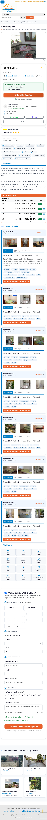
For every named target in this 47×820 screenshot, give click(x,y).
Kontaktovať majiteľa (23, 95)
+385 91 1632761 (10, 114)
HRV (6, 698)
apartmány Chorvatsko (20, 817)
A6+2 (6, 76)
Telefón (10, 679)
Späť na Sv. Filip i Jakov (9, 138)
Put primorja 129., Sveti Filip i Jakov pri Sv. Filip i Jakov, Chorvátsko (23, 29)
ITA (23, 695)
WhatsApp (14, 117)
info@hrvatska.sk (9, 811)
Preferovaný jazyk (14, 692)
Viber (34, 117)
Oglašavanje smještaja (31, 811)
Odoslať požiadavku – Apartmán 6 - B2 (17, 495)
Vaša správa (12, 702)
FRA (33, 695)
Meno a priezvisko (11, 661)
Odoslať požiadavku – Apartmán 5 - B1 (17, 451)
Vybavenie (8, 251)
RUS (39, 695)
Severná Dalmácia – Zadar (8, 22)
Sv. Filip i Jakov (22, 22)
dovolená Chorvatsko (38, 815)
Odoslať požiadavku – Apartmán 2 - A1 (17, 322)
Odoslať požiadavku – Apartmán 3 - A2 (17, 366)
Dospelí (7, 639)
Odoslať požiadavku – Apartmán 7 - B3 (17, 539)
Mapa (23, 121)
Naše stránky (18, 815)
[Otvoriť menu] (2, 1)
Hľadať (30, 17)
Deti (9, 648)
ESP (28, 695)
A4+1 (11, 76)
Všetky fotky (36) (39, 60)
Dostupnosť (18, 251)
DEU (17, 695)
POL (12, 698)
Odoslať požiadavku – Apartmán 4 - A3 (17, 410)
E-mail (7, 670)
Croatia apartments (27, 815)
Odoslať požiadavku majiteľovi (23, 726)
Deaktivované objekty (8, 815)
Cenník (27, 251)
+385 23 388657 (9, 111)
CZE (6, 695)
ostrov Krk (29, 817)
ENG (12, 695)
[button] (23, 131)
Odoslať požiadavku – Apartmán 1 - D (16, 281)
